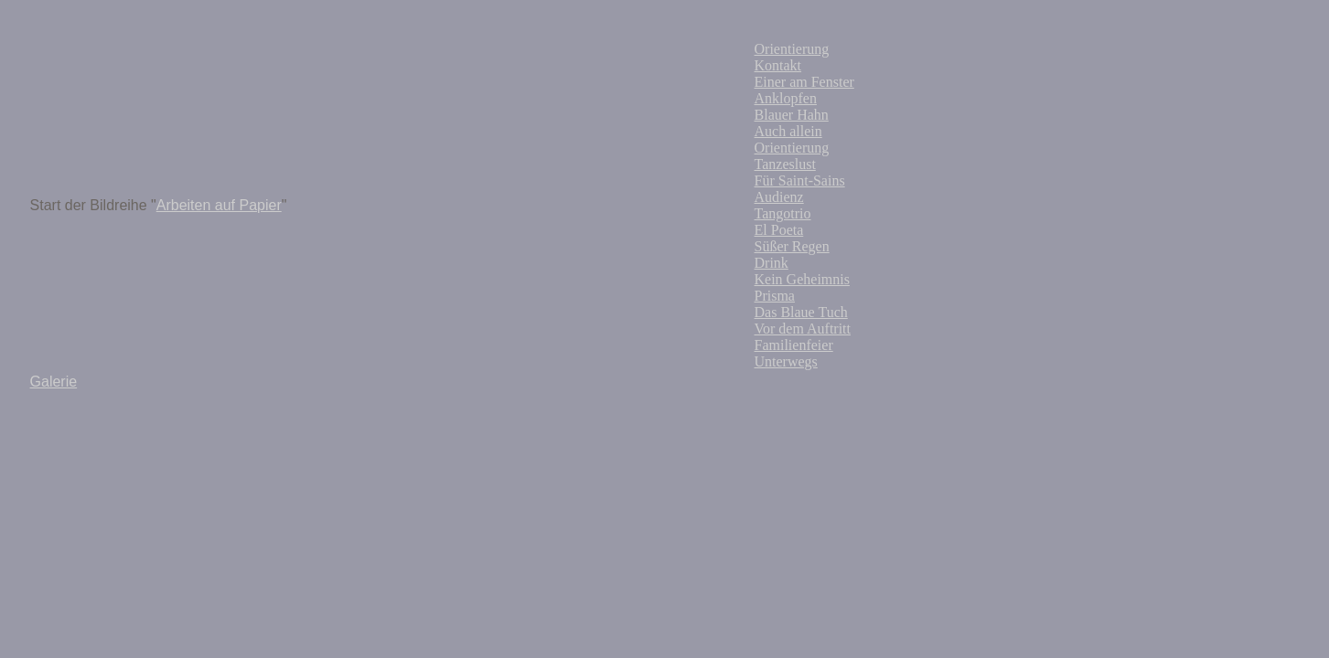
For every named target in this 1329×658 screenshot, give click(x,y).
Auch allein (788, 131)
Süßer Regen (792, 246)
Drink (771, 263)
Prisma (775, 295)
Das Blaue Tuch (801, 312)
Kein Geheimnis (802, 279)
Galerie (54, 381)
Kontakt (778, 65)
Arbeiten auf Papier (219, 205)
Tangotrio (783, 213)
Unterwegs (786, 361)
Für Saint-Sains (800, 180)
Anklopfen (786, 98)
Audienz (779, 197)
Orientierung (792, 49)
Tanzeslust (785, 164)
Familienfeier (794, 345)
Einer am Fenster (804, 82)
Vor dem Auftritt (803, 328)
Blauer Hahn (792, 114)
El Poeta (779, 230)
